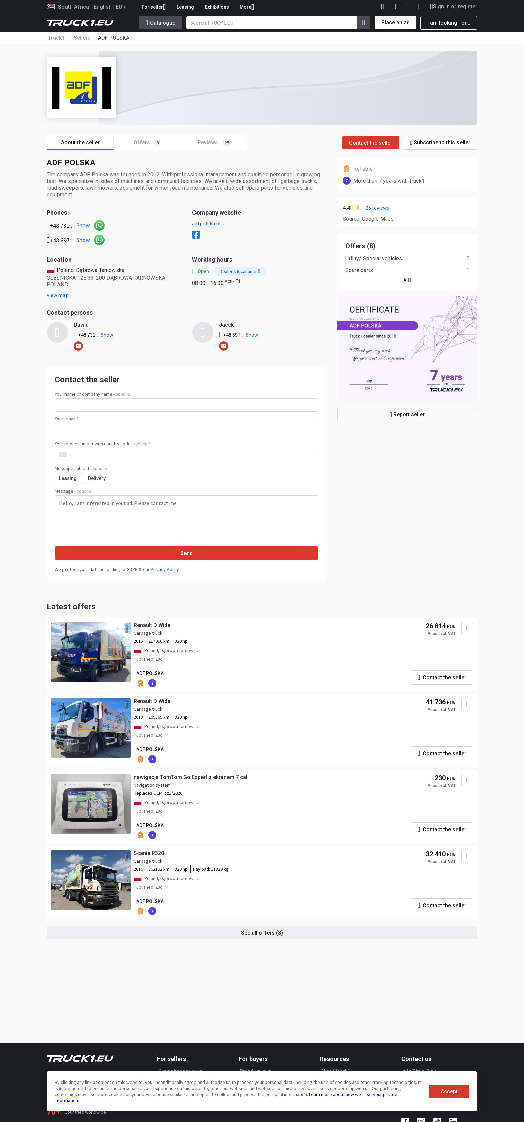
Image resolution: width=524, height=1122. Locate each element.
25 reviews (377, 207)
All (407, 280)
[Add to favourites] (467, 628)
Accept (449, 1091)
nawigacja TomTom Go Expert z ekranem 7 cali (191, 777)
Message (73, 491)
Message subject (81, 468)
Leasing (185, 7)
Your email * (66, 419)
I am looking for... (448, 23)
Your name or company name (93, 394)
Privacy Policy (165, 569)
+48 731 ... (93, 335)
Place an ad (395, 22)
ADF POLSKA (150, 673)
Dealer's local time (240, 271)
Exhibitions (217, 7)
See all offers (262, 933)
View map (58, 295)
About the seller (87, 143)
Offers (157, 143)
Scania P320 (149, 853)
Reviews (214, 142)
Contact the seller (370, 143)
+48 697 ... (238, 335)
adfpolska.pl (206, 223)
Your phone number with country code (102, 443)
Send (186, 553)
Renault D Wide (152, 625)
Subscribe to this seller (440, 142)
